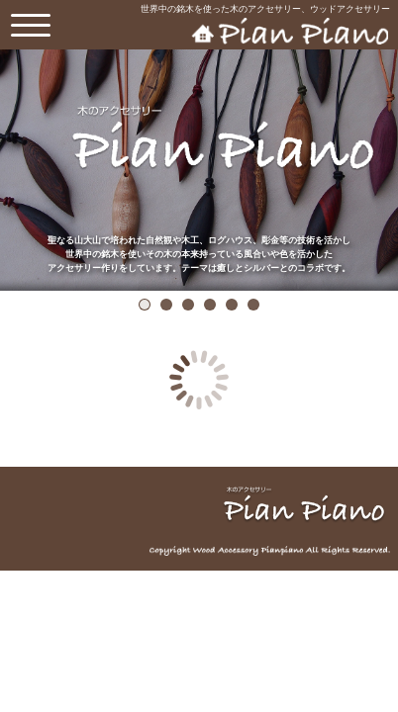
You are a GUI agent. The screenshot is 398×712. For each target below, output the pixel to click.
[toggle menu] (30, 24)
